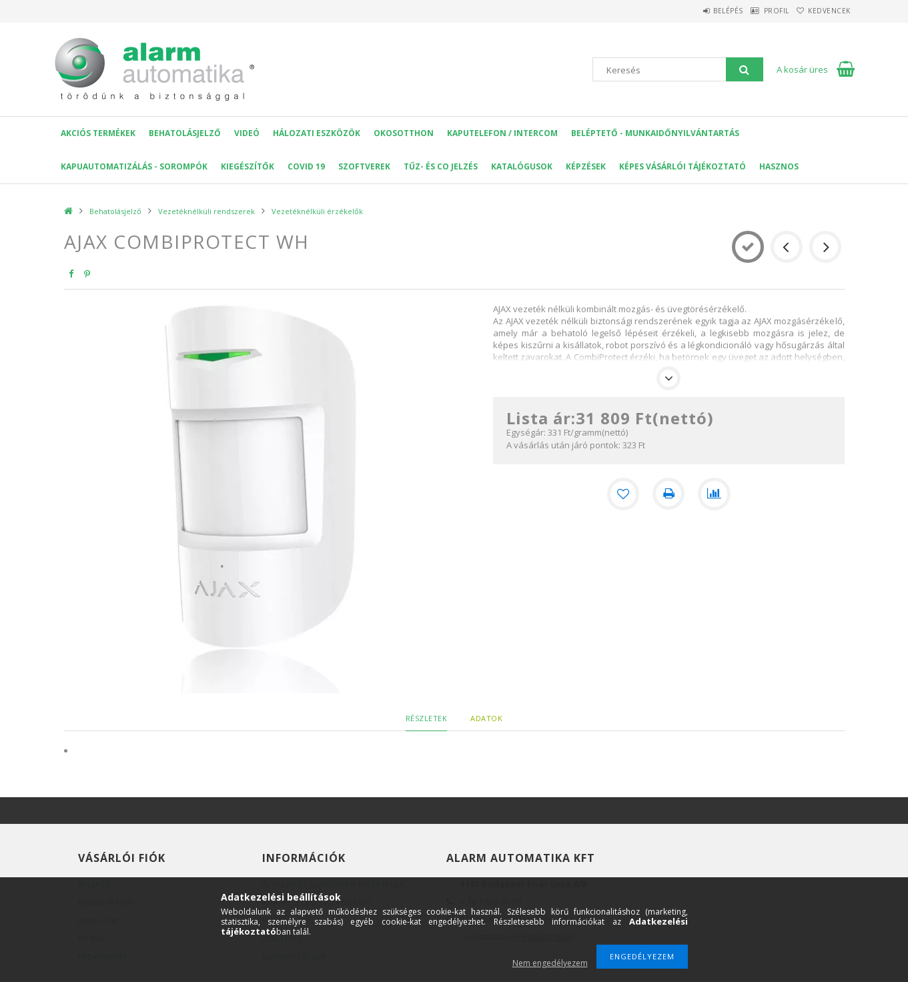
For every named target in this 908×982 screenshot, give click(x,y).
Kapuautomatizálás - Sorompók (134, 166)
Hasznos (779, 166)
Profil (758, 10)
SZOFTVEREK (364, 166)
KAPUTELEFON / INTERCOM (502, 133)
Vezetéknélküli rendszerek (206, 211)
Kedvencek (823, 10)
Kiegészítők (247, 166)
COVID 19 (306, 166)
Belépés (698, 10)
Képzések (586, 166)
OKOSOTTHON (404, 133)
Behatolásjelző (185, 133)
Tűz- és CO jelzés (441, 166)
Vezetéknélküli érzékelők (317, 211)
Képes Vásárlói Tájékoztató (682, 166)
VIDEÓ (247, 133)
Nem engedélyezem (550, 963)
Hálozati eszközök (316, 133)
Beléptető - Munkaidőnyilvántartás (655, 133)
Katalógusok (521, 166)
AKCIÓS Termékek (98, 133)
